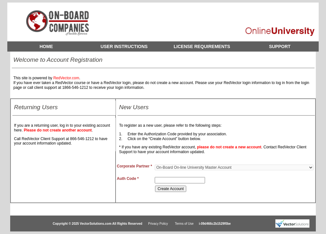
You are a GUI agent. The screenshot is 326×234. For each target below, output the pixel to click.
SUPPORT (280, 46)
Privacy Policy (158, 223)
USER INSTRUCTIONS (124, 46)
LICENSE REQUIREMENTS (202, 46)
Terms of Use (184, 223)
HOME (46, 46)
